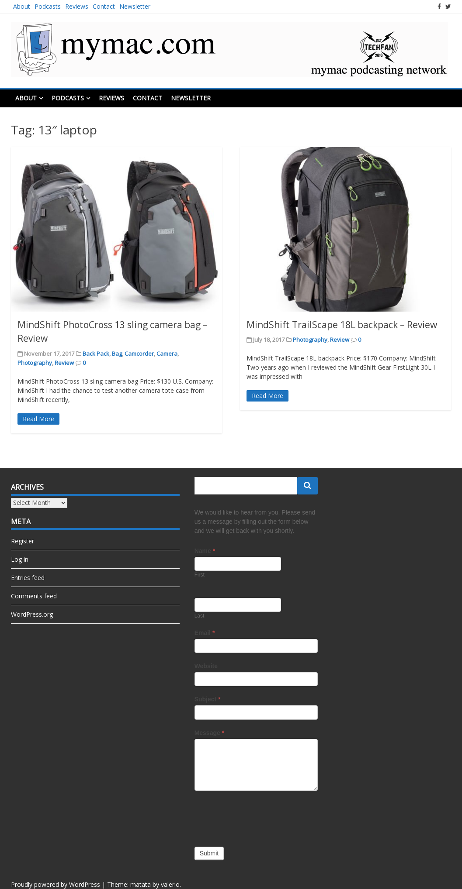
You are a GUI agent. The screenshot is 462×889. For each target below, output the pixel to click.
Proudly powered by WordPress (55, 884)
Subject (208, 699)
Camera (166, 353)
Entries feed (28, 577)
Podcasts (48, 6)
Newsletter (134, 6)
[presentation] (261, 817)
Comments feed (34, 596)
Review (64, 363)
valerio (170, 884)
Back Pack (96, 353)
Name (205, 550)
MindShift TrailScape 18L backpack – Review (342, 325)
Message (210, 732)
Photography (34, 363)
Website (206, 665)
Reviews (76, 6)
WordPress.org (32, 614)
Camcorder (139, 353)
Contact (104, 6)
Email (205, 632)
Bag (117, 353)
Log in (19, 559)
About (21, 6)
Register (22, 541)
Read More (38, 419)
